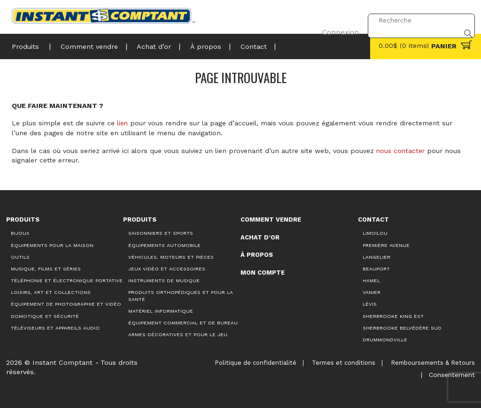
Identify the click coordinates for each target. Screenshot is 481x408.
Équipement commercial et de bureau (183, 322)
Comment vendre (87, 45)
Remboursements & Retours (433, 362)
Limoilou (375, 233)
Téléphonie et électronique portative (67, 280)
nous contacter (401, 150)
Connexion (338, 20)
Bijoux (20, 233)
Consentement (450, 371)
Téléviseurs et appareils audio (55, 327)
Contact (246, 45)
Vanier (371, 292)
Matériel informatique (160, 311)
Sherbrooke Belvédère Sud (402, 327)
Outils (20, 257)
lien (122, 123)
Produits (25, 45)
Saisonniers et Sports (160, 233)
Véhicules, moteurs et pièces (171, 257)
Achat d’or (150, 45)
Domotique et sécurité (45, 316)
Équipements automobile (164, 245)
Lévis (370, 304)
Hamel (371, 280)
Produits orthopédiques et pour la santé (180, 295)
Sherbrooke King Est (393, 316)
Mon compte (262, 272)
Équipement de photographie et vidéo (66, 304)
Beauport (376, 268)
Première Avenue (386, 245)
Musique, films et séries (46, 268)
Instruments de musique (164, 280)
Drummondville (385, 339)
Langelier (376, 257)
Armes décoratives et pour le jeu (177, 334)
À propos (200, 45)
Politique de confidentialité (255, 362)
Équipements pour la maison (52, 245)
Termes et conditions (343, 362)
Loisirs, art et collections (51, 292)
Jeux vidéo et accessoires (166, 268)
